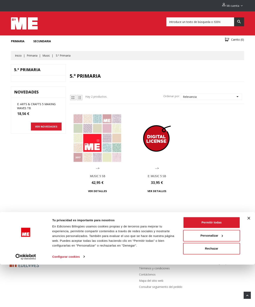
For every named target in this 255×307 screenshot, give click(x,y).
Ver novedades (46, 125)
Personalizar (211, 278)
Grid (73, 96)
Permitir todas (212, 265)
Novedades (94, 254)
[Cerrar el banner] (248, 260)
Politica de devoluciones (154, 254)
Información (208, 245)
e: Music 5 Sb (157, 174)
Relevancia (211, 95)
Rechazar (211, 291)
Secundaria (42, 39)
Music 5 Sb (97, 174)
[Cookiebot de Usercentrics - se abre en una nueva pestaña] (25, 299)
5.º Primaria (27, 68)
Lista (79, 96)
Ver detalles (97, 189)
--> (97, 139)
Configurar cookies (66, 299)
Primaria (18, 39)
